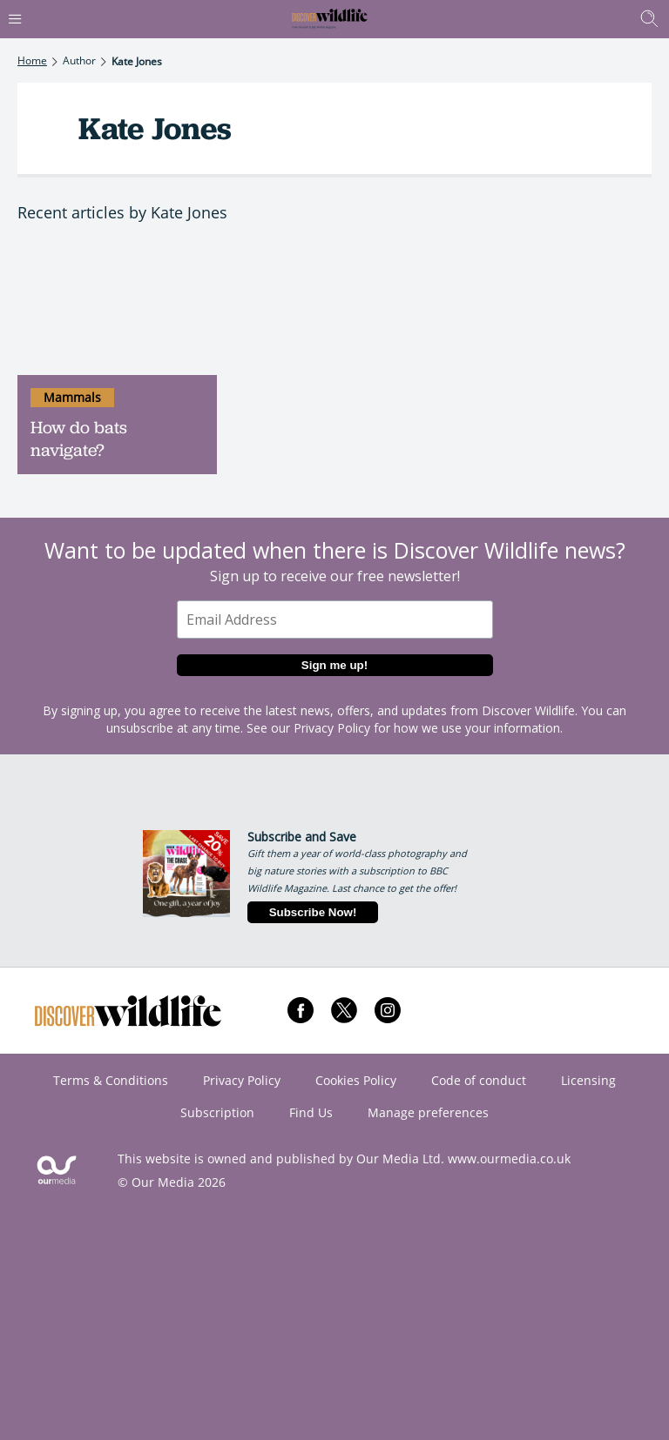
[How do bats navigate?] (117, 308)
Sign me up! (334, 665)
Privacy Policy (332, 728)
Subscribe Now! (313, 912)
